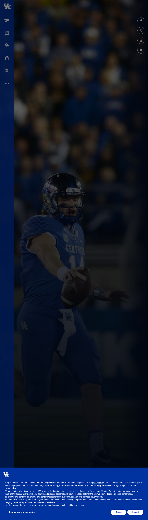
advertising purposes (111, 494)
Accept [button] (135, 512)
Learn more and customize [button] (22, 512)
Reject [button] (118, 512)
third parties (55, 491)
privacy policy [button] (98, 483)
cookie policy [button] (10, 488)
